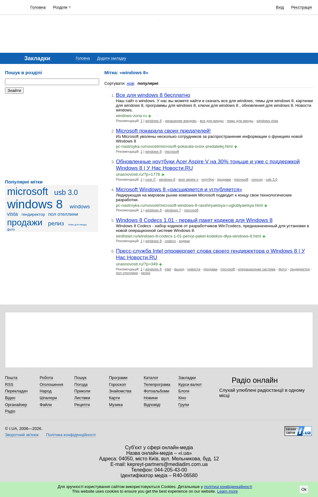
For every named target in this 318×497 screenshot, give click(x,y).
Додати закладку (111, 58)
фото (11, 229)
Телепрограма (157, 384)
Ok (304, 489)
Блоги (183, 391)
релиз (56, 223)
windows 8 (35, 204)
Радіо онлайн (255, 380)
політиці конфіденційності (228, 486)
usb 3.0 (66, 192)
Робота (46, 377)
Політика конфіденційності (71, 434)
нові (130, 83)
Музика (116, 404)
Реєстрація (301, 7)
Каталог (151, 377)
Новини (151, 397)
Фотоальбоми (156, 391)
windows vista (267, 121)
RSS (9, 384)
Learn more (227, 491)
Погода (81, 384)
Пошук (80, 377)
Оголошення (51, 384)
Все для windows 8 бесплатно (153, 95)
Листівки (82, 397)
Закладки (187, 377)
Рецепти (82, 404)
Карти (114, 397)
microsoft (27, 191)
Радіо (10, 411)
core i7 (150, 179)
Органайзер (16, 404)
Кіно (182, 397)
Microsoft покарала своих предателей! (163, 131)
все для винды (212, 121)
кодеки (184, 241)
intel (168, 269)
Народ (46, 391)
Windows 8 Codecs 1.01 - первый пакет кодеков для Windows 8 (194, 220)
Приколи (82, 391)
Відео (10, 397)
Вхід (280, 7)
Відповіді (152, 404)
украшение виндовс (181, 121)
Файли (46, 404)
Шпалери (48, 397)
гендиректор (33, 214)
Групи (183, 404)
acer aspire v (188, 179)
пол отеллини (63, 214)
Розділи (60, 7)
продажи (25, 222)
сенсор (257, 179)
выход (179, 269)
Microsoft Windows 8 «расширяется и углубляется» (179, 189)
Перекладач (16, 391)
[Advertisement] (51, 136)
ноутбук (208, 179)
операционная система (256, 269)
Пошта (11, 377)
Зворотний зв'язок (22, 434)
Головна (38, 7)
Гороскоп (117, 384)
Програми (118, 377)
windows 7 (173, 210)
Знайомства (120, 391)
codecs (170, 241)
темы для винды (77, 224)
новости (193, 269)
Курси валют (190, 384)
